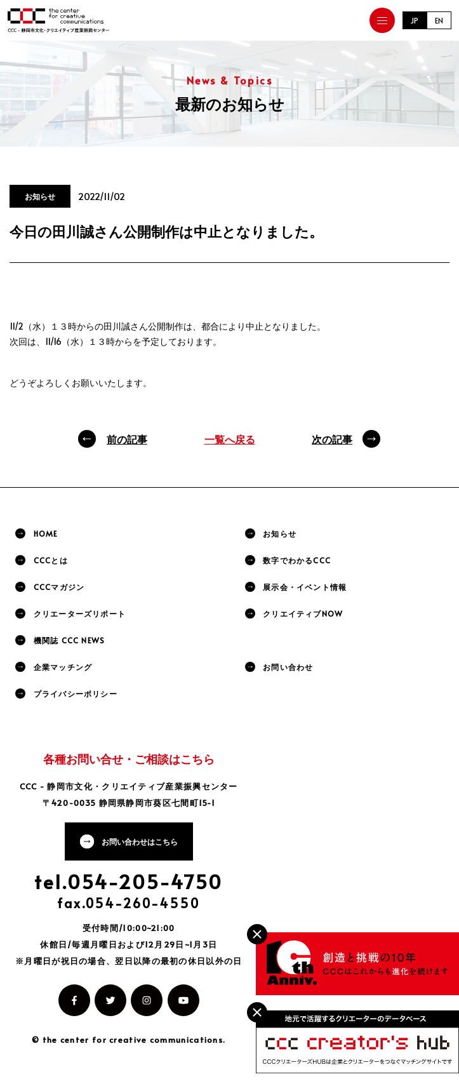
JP (414, 20)
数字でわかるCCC (297, 560)
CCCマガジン (59, 587)
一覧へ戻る (229, 439)
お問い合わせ (288, 667)
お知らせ (279, 533)
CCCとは (51, 560)
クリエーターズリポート (80, 613)
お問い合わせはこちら (140, 841)
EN (439, 20)
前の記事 (127, 439)
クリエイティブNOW (303, 613)
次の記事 (332, 439)
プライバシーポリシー (75, 693)
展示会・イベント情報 (305, 587)
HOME (46, 533)
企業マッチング (63, 667)
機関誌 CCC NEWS (69, 640)
